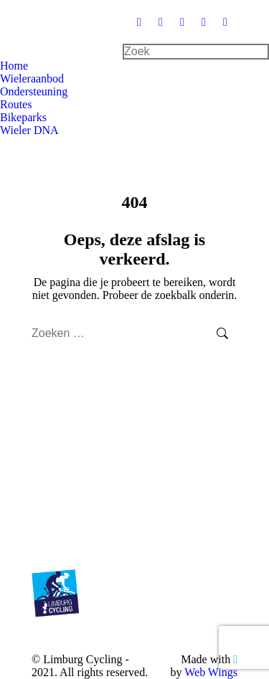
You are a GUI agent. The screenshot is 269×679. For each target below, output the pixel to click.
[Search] (196, 52)
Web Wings (210, 672)
